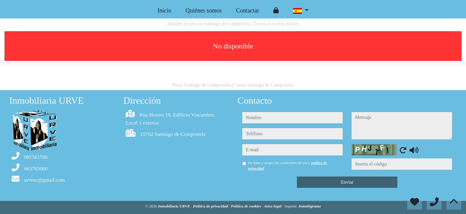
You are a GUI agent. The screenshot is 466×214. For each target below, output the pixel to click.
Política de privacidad (211, 206)
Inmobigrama (310, 206)
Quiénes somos (204, 10)
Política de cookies (246, 206)
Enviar (347, 182)
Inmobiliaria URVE (174, 206)
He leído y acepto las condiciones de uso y (287, 165)
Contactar (247, 10)
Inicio (164, 10)
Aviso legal (273, 206)
